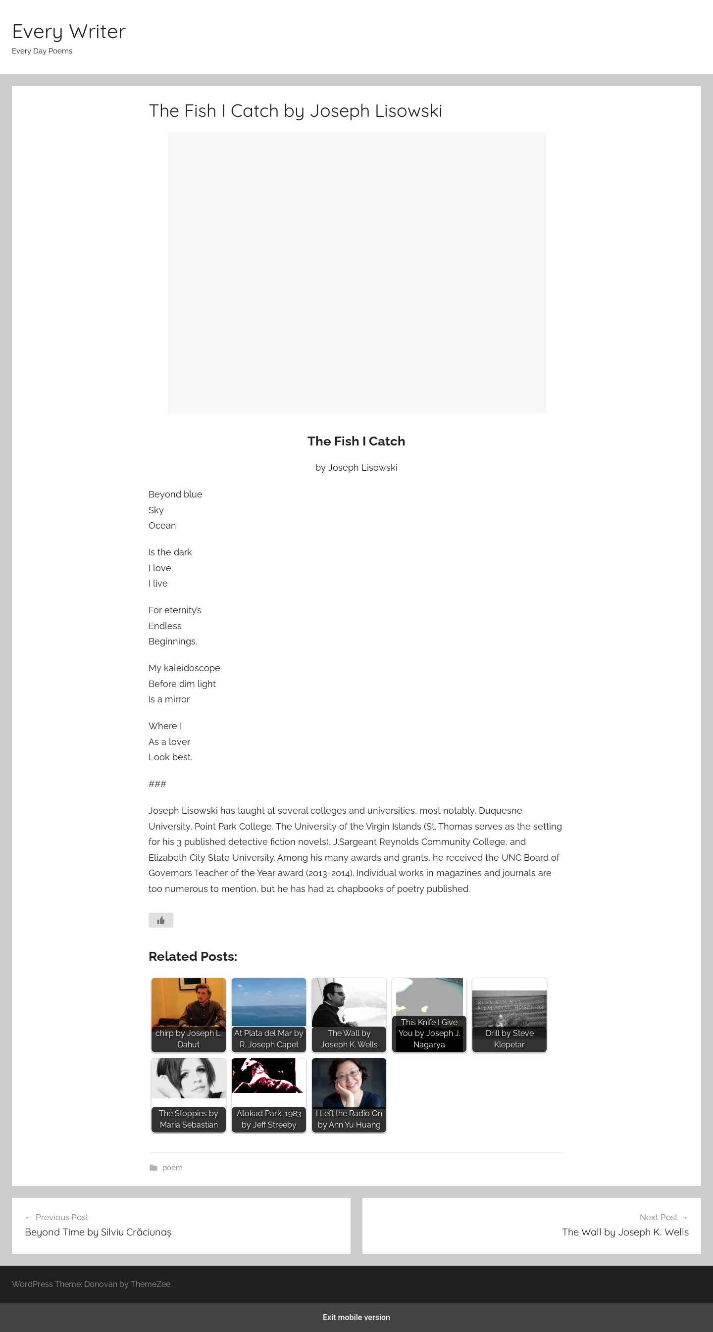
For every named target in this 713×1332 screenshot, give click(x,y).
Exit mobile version (356, 1317)
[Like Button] (161, 920)
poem (172, 1167)
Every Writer (69, 30)
